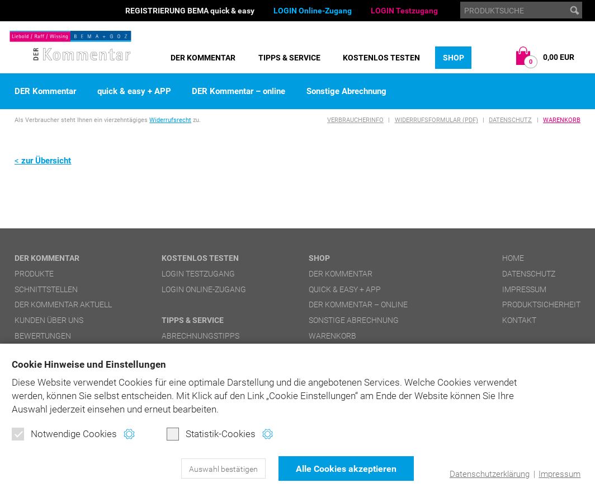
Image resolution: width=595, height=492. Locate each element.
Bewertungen (43, 335)
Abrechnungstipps (200, 335)
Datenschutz (510, 120)
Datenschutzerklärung (490, 474)
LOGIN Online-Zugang (312, 10)
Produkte (34, 273)
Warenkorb (561, 120)
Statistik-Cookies (211, 434)
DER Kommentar (203, 57)
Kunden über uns (49, 320)
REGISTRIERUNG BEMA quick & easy (189, 10)
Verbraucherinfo (355, 120)
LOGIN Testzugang (404, 10)
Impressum (559, 474)
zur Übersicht (46, 161)
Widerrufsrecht (170, 120)
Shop (453, 57)
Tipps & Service (289, 57)
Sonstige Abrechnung (346, 91)
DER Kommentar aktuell (63, 304)
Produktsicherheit (541, 304)
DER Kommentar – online (238, 91)
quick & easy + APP (134, 91)
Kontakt (519, 320)
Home (513, 258)
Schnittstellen (46, 289)
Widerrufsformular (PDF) (436, 120)
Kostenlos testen (381, 57)
